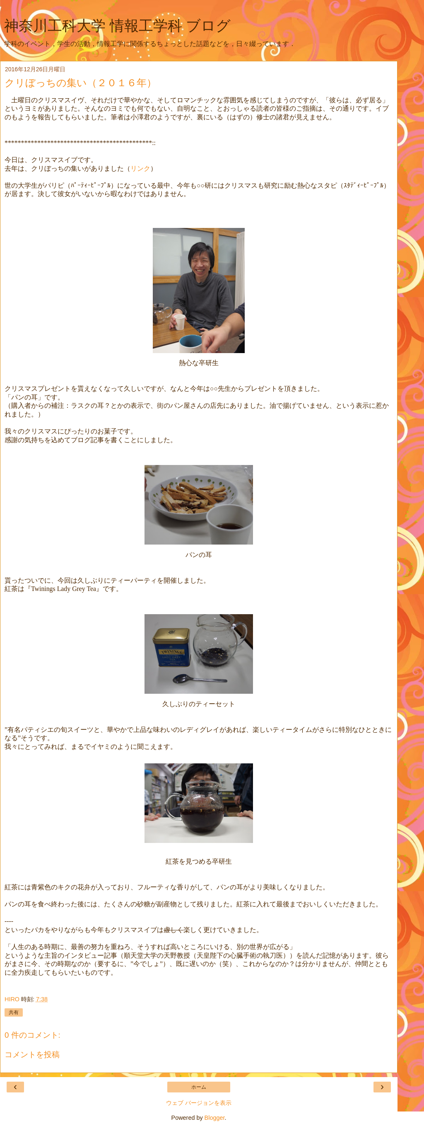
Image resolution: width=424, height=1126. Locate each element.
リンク (140, 168)
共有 (14, 1012)
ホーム (198, 1087)
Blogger (215, 1117)
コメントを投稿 (32, 1054)
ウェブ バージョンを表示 (198, 1102)
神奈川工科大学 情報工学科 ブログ (117, 26)
